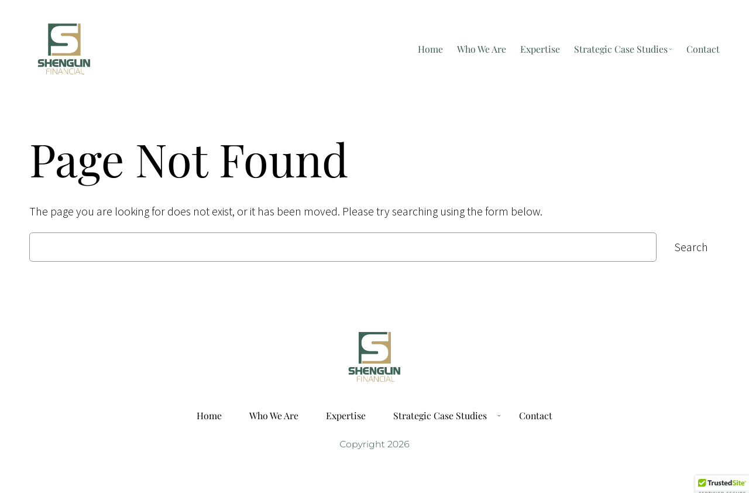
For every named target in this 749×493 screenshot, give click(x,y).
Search (691, 247)
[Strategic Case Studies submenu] (670, 49)
